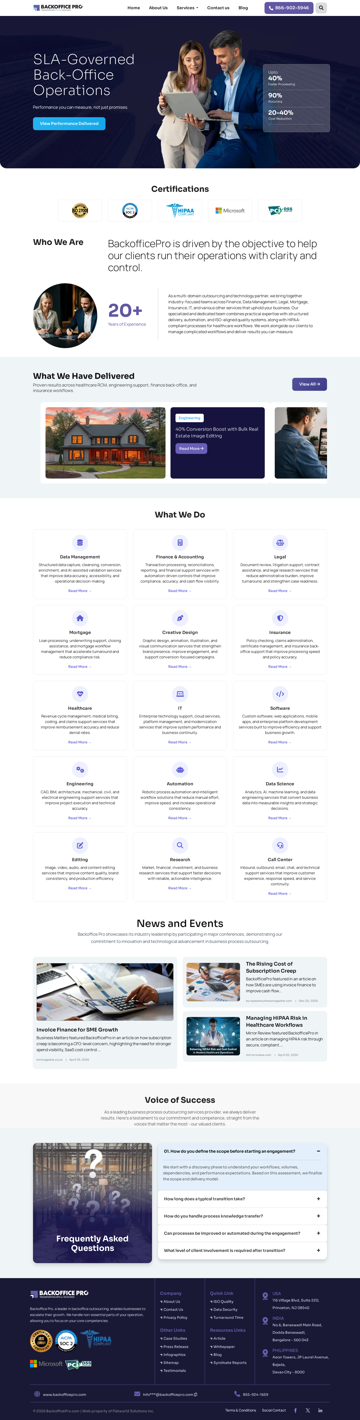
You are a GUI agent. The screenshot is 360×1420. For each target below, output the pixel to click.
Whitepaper (224, 1346)
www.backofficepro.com (64, 1394)
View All (309, 384)
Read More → (80, 591)
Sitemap (171, 1362)
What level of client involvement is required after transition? (224, 1250)
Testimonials (175, 1370)
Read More (191, 448)
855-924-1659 (255, 1394)
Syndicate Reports (230, 1362)
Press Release (176, 1346)
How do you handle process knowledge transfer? (213, 1216)
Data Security (226, 1309)
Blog (243, 7)
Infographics (175, 1354)
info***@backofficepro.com (170, 1394)
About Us (158, 7)
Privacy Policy (176, 1317)
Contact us (218, 7)
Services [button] (186, 7)
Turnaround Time (229, 1317)
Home (134, 7)
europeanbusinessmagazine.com (269, 1001)
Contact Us (173, 1309)
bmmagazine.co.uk (49, 1059)
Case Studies (175, 1338)
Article (220, 1338)
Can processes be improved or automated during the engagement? (232, 1233)
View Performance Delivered (69, 123)
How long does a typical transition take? (204, 1199)
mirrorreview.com (258, 1055)
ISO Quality (224, 1301)
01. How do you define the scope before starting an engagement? (229, 1151)
